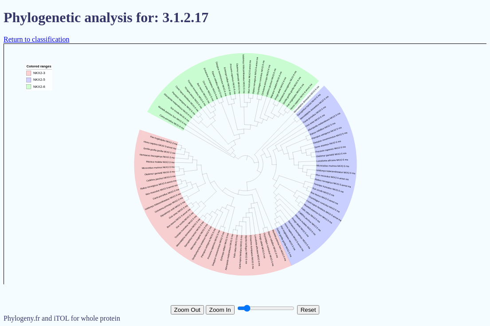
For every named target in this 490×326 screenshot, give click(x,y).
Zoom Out (187, 309)
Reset (308, 309)
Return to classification (36, 39)
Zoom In (220, 309)
